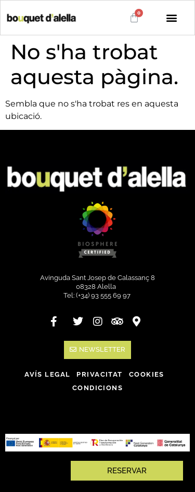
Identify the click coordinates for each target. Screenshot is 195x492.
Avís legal (47, 374)
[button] (171, 17)
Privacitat (99, 374)
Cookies (146, 374)
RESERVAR (127, 470)
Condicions (97, 388)
